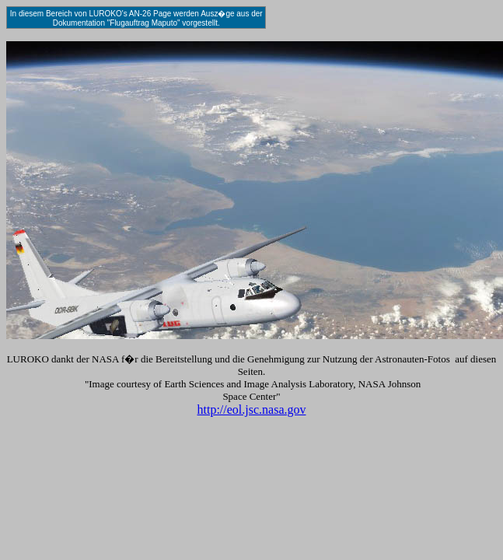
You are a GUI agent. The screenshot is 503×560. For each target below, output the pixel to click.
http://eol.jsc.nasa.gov (251, 409)
